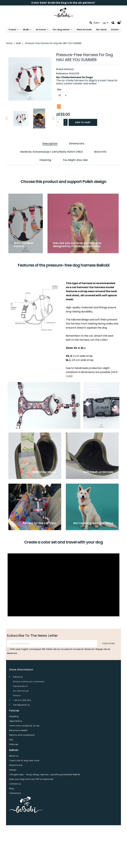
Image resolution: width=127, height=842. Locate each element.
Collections (15, 793)
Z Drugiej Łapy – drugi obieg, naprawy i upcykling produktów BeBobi (44, 774)
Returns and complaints (22, 735)
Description (50, 143)
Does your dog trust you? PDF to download (31, 779)
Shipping (14, 716)
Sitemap (13, 744)
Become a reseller (18, 730)
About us (13, 756)
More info (100, 151)
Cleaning (45, 160)
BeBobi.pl (69, 69)
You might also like (75, 160)
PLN (97, 22)
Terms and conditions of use (24, 725)
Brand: (60, 69)
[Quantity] (60, 122)
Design (12, 769)
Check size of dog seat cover (24, 760)
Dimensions (76, 143)
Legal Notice (15, 721)
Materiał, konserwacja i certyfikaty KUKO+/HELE (51, 151)
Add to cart (83, 122)
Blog (11, 788)
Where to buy (16, 765)
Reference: (62, 73)
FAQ (11, 739)
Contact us (15, 783)
